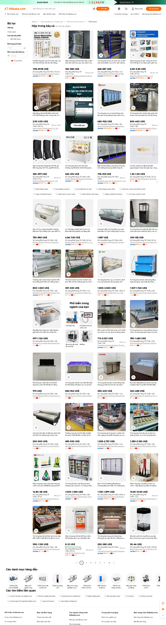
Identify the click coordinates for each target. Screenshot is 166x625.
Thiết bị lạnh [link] (92, 22)
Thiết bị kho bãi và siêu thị (75, 22)
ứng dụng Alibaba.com (118, 614)
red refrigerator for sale (83, 189)
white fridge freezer (40, 189)
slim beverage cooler (112, 596)
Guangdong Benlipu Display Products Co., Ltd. (79, 76)
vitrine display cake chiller (105, 189)
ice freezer (129, 596)
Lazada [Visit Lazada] (83, 624)
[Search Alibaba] (62, 8)
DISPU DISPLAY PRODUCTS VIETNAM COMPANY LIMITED (112, 74)
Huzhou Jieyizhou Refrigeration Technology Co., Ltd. (79, 497)
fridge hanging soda (92, 596)
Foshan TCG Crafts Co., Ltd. (75, 553)
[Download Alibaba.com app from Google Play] (153, 613)
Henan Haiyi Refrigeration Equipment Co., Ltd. (112, 126)
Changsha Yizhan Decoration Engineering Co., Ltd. (112, 551)
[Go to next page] (114, 563)
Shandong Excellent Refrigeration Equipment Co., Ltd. (47, 293)
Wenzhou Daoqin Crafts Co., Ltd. (141, 76)
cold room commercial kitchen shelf (132, 189)
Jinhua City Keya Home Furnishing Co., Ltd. (144, 242)
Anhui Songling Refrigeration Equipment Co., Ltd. (144, 343)
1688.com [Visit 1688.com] (59, 624)
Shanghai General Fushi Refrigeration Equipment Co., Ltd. (112, 446)
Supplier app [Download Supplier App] (82, 614)
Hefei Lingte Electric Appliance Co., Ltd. (144, 396)
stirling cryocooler (145, 596)
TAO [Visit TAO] (100, 624)
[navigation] (17, 292)
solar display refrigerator (68, 601)
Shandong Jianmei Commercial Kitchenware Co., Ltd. (47, 446)
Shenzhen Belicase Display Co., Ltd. (45, 181)
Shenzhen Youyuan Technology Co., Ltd (112, 181)
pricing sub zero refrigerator (70, 596)
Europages (116, 624)
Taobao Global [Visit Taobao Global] (92, 624)
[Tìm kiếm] (102, 9)
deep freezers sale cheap (89, 194)
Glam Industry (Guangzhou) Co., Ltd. (45, 128)
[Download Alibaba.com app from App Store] (137, 613)
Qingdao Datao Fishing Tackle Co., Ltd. (78, 242)
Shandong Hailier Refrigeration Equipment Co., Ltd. (144, 446)
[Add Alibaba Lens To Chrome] (37, 613)
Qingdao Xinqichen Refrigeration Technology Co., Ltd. (79, 446)
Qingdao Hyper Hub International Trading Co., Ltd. (112, 396)
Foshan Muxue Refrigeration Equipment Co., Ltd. (79, 179)
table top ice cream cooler (65, 194)
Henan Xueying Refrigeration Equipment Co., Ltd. (112, 242)
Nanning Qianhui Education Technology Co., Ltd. (144, 179)
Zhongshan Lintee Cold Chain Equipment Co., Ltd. (144, 293)
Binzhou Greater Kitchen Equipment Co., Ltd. (47, 242)
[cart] (126, 9)
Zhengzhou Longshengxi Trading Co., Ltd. (79, 293)
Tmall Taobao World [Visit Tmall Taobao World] (72, 624)
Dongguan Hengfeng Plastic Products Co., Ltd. (47, 74)
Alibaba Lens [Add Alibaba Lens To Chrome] (14, 614)
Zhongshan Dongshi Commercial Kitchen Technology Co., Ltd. (79, 396)
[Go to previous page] (77, 563)
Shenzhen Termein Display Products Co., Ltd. (47, 499)
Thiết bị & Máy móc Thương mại (51, 22)
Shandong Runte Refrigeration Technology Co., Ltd (144, 128)
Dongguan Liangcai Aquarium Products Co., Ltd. (112, 345)
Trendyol (107, 624)
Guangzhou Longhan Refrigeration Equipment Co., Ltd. (47, 343)
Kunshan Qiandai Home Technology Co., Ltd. (144, 499)
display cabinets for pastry (112, 194)
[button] (94, 8)
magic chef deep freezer (42, 194)
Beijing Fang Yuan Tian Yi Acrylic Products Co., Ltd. (144, 549)
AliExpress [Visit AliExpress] (50, 624)
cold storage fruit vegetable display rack (21, 601)
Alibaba (34, 22)
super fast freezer (47, 601)
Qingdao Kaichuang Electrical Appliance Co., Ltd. (112, 497)
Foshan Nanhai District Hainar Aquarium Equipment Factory (47, 396)
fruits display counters (61, 189)
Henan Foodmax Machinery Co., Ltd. (110, 293)
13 (109, 563)
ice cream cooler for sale (136, 194)
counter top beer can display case (19, 596)
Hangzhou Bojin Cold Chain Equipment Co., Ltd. (47, 549)
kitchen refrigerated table (45, 596)
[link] (163, 603)
